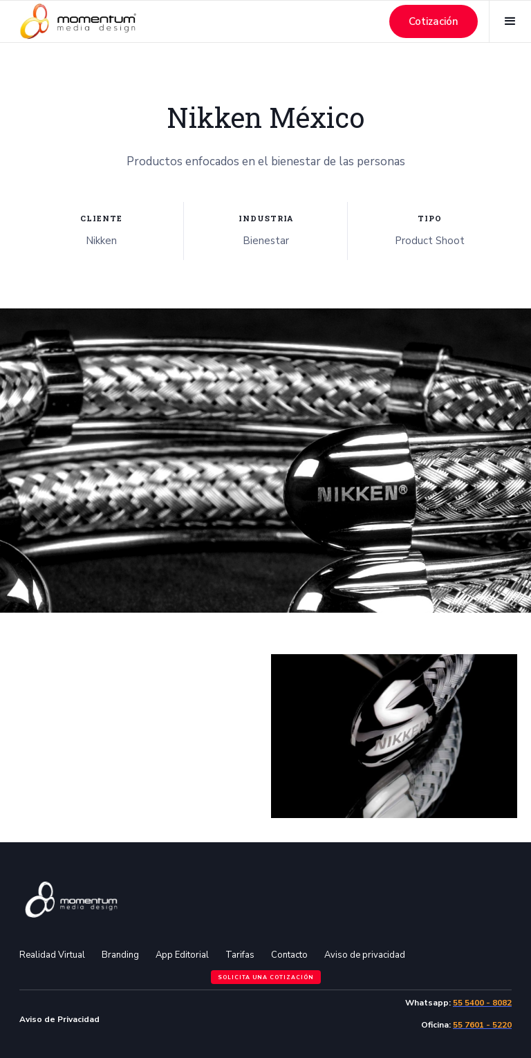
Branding (120, 955)
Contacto (289, 955)
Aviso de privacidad (364, 955)
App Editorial (182, 955)
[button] (510, 21)
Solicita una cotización (266, 977)
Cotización (433, 21)
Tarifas (239, 955)
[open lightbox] (137, 635)
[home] (78, 21)
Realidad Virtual (52, 955)
